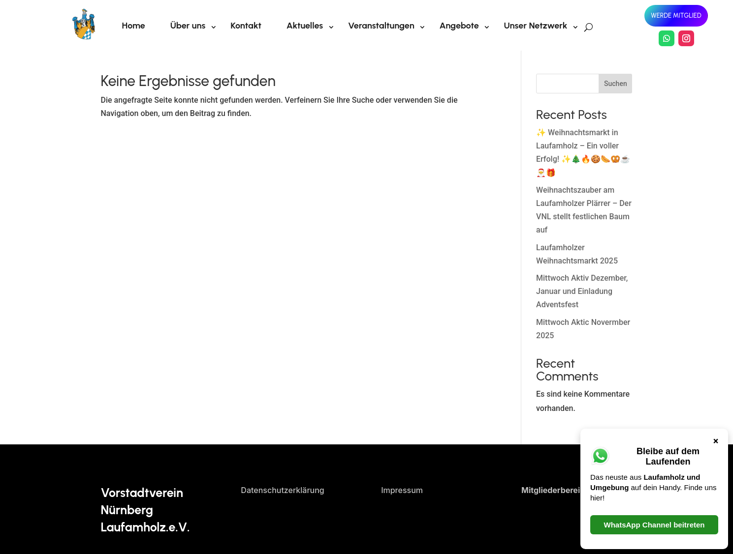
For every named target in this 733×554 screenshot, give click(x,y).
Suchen (615, 83)
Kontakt (245, 25)
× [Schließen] (716, 240)
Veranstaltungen (381, 25)
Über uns (188, 25)
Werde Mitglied (676, 15)
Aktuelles (305, 25)
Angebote (459, 25)
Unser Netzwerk (536, 25)
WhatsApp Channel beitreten (654, 325)
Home (133, 25)
